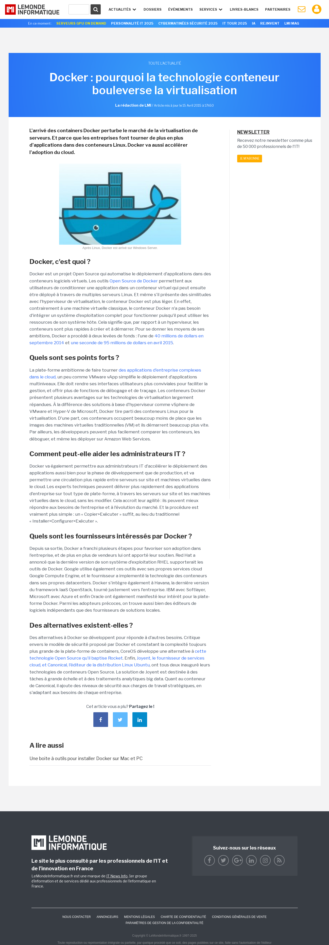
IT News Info (117, 876)
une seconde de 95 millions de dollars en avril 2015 (122, 342)
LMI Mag (291, 23)
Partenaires (277, 9)
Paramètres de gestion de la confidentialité (164, 923)
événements (180, 9)
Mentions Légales (139, 917)
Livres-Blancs (244, 9)
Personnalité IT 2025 (132, 23)
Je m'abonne (249, 158)
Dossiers (153, 9)
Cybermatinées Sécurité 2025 (188, 23)
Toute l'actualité (164, 63)
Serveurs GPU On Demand (81, 23)
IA (253, 23)
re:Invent (270, 23)
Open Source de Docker (134, 280)
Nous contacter (76, 917)
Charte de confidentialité (183, 917)
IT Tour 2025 (234, 23)
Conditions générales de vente (239, 917)
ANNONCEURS (107, 917)
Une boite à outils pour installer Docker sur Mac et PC (86, 758)
